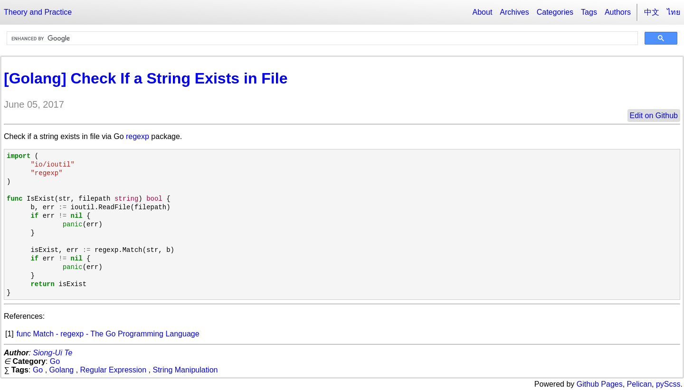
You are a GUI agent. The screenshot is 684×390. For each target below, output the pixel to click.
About (483, 12)
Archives (514, 12)
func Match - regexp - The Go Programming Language (108, 334)
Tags (589, 12)
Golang (61, 370)
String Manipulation (185, 370)
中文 (651, 12)
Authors (618, 12)
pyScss (668, 384)
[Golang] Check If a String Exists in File (145, 78)
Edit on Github (654, 115)
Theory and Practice (38, 12)
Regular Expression (113, 370)
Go (55, 361)
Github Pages (600, 384)
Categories (555, 12)
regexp (137, 136)
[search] (321, 38)
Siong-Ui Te (52, 353)
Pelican (639, 384)
